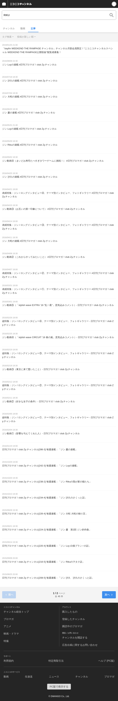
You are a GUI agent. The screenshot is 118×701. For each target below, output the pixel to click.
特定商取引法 (56, 660)
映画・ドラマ (11, 633)
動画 (22, 28)
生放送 (29, 676)
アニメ (7, 626)
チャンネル (9, 28)
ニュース (54, 676)
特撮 (6, 641)
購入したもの (69, 611)
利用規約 (9, 660)
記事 (33, 28)
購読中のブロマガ (72, 626)
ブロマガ (9, 619)
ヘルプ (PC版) (106, 660)
